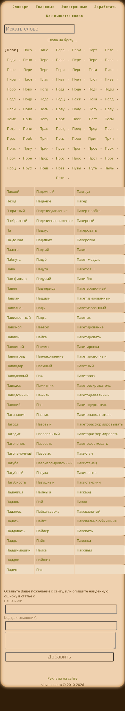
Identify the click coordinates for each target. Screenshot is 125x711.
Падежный (45, 191)
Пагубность (16, 482)
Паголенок (15, 443)
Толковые (45, 7)
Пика (109, 69)
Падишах (44, 239)
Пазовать (44, 443)
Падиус (42, 230)
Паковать (85, 530)
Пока (93, 99)
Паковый (84, 550)
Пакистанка (86, 472)
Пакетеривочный (91, 288)
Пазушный (45, 482)
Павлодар (14, 365)
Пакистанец (87, 462)
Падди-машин (18, 550)
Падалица (14, 492)
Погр (44, 89)
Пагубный (14, 472)
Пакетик (84, 317)
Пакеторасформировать (97, 433)
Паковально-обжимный (97, 520)
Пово (27, 89)
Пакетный (85, 365)
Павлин (12, 336)
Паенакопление (49, 356)
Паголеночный (19, 453)
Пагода (12, 424)
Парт (93, 49)
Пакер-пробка (89, 210)
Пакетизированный (93, 298)
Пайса (41, 550)
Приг (44, 138)
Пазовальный (48, 433)
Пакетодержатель (92, 404)
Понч (27, 118)
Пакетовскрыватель (94, 385)
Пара (60, 49)
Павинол (13, 327)
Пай (39, 501)
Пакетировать (89, 336)
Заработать (105, 7)
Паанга (12, 249)
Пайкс (41, 520)
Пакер (82, 201)
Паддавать (15, 530)
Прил (76, 138)
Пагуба (12, 462)
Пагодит (13, 433)
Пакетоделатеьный (93, 394)
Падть (41, 317)
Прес (11, 138)
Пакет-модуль (88, 259)
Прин (92, 138)
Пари (76, 49)
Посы (109, 118)
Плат (60, 79)
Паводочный (17, 394)
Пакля (82, 501)
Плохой (12, 191)
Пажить (42, 394)
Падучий (43, 278)
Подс (44, 99)
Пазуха (42, 472)
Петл (93, 69)
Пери (60, 69)
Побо (11, 89)
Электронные (74, 7)
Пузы (76, 168)
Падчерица (45, 288)
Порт (60, 118)
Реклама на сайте (62, 681)
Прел (109, 128)
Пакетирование (90, 327)
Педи (11, 59)
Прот (93, 158)
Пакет (82, 249)
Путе (93, 168)
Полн (44, 108)
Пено (27, 59)
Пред (60, 128)
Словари (20, 7)
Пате (109, 49)
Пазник (42, 414)
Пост (93, 118)
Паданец (13, 511)
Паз (39, 404)
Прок (109, 148)
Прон (27, 158)
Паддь (11, 540)
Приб (27, 138)
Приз (60, 138)
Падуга (42, 269)
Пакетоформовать (92, 443)
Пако (27, 49)
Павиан (12, 298)
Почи (27, 128)
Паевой (42, 327)
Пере (44, 59)
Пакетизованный (91, 307)
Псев (44, 168)
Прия (44, 148)
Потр (11, 128)
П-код (11, 201)
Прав (44, 128)
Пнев (109, 79)
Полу (60, 108)
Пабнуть (13, 259)
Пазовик (43, 453)
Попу (44, 118)
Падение (43, 201)
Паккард (84, 492)
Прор (44, 158)
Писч (27, 79)
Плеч (76, 79)
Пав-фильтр (16, 278)
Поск (77, 118)
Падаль (12, 501)
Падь (40, 307)
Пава (10, 269)
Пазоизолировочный (54, 462)
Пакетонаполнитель (94, 414)
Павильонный (18, 317)
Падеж (11, 569)
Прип (109, 138)
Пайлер (42, 530)
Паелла (42, 346)
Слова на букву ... (62, 39)
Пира (11, 79)
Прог (76, 148)
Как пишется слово (64, 16)
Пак (39, 569)
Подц (60, 99)
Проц (11, 168)
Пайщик (43, 559)
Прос (60, 158)
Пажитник (45, 385)
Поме (11, 118)
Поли (11, 108)
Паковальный (88, 511)
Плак (44, 79)
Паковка (84, 540)
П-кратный (15, 210)
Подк (93, 89)
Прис (11, 148)
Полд (109, 99)
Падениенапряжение (54, 220)
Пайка (41, 336)
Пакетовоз (86, 375)
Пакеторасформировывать (100, 424)
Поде (76, 89)
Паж (39, 375)
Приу (27, 148)
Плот (93, 79)
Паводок (13, 385)
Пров (60, 148)
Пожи (76, 99)
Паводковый (17, 375)
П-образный (16, 220)
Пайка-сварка (48, 511)
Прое (92, 148)
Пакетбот (85, 278)
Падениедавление (52, 210)
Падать (12, 520)
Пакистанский (89, 482)
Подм (109, 89)
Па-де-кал (14, 239)
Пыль (109, 168)
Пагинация (15, 414)
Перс (76, 69)
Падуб (41, 259)
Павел (11, 288)
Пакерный (85, 220)
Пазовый (44, 424)
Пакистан (85, 453)
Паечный (44, 365)
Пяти (60, 177)
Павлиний (15, 346)
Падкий (42, 249)
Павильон (15, 307)
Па (8, 230)
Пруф (27, 168)
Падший (43, 298)
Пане (44, 49)
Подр (27, 99)
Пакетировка (88, 346)
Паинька (43, 492)
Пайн (40, 540)
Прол (11, 158)
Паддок (12, 559)
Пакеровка (86, 239)
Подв (60, 89)
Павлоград (15, 356)
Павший (13, 404)
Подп (11, 99)
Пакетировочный (92, 356)
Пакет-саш (86, 269)
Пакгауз (83, 191)
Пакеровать (87, 230)
